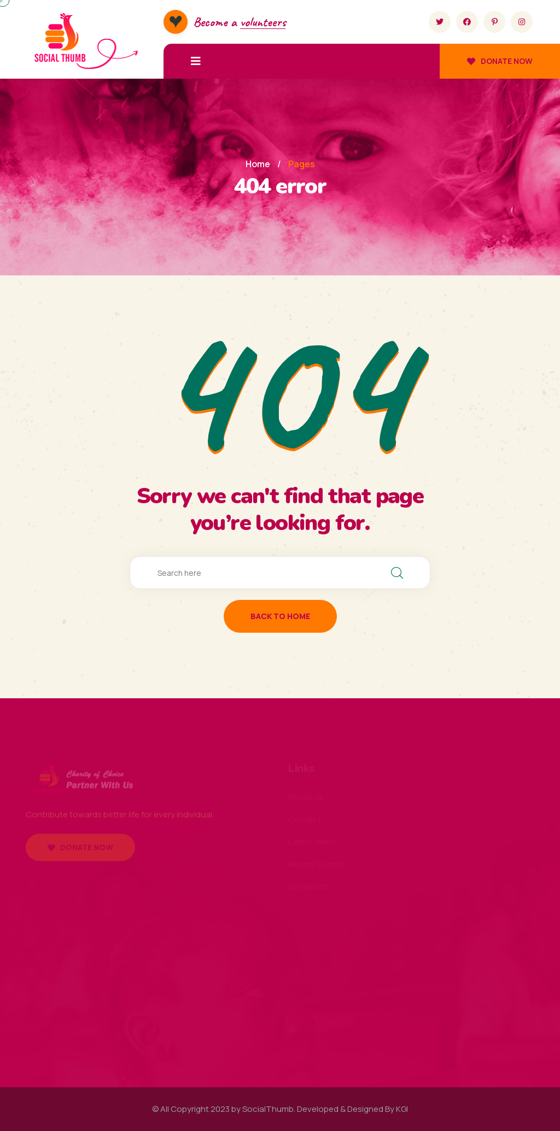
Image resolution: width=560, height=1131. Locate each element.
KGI (402, 1109)
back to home (280, 616)
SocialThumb (268, 1109)
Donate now (500, 61)
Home (258, 164)
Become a (239, 22)
